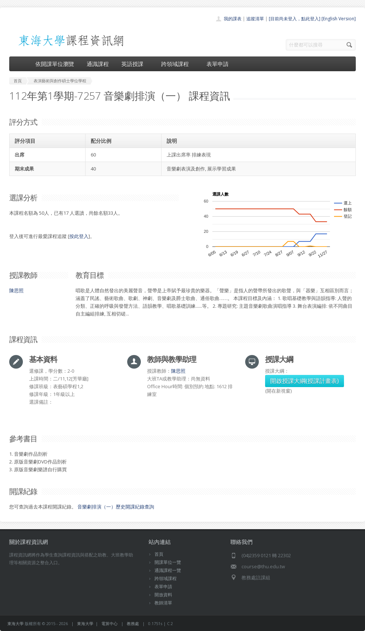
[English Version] (338, 18)
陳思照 (16, 290)
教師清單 (163, 603)
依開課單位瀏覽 (54, 64)
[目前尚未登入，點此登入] (294, 18)
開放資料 (163, 595)
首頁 (158, 554)
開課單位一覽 (167, 562)
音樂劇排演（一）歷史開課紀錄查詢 (115, 506)
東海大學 (15, 623)
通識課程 (98, 64)
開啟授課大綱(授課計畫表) (304, 381)
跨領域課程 (177, 64)
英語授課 (135, 64)
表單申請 (217, 64)
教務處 (133, 623)
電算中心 (109, 623)
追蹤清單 (255, 18)
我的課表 (232, 18)
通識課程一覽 (167, 570)
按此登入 (78, 236)
